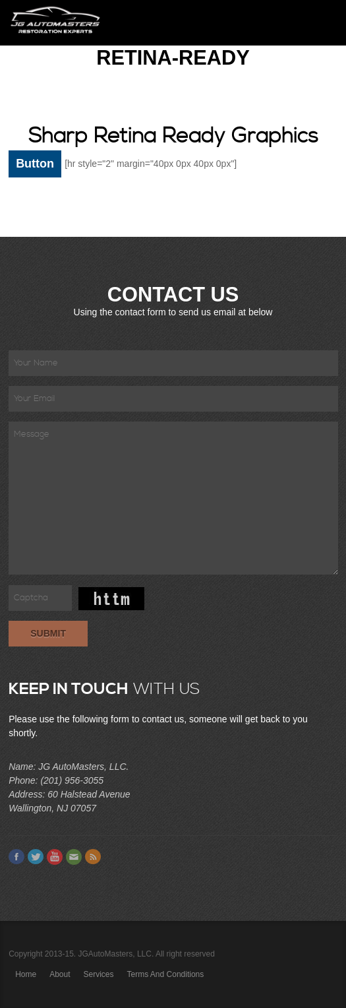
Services (99, 974)
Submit (48, 633)
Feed (93, 857)
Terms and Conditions (165, 974)
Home (25, 974)
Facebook (16, 857)
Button (35, 163)
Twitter (35, 857)
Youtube (55, 857)
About (59, 974)
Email (74, 857)
